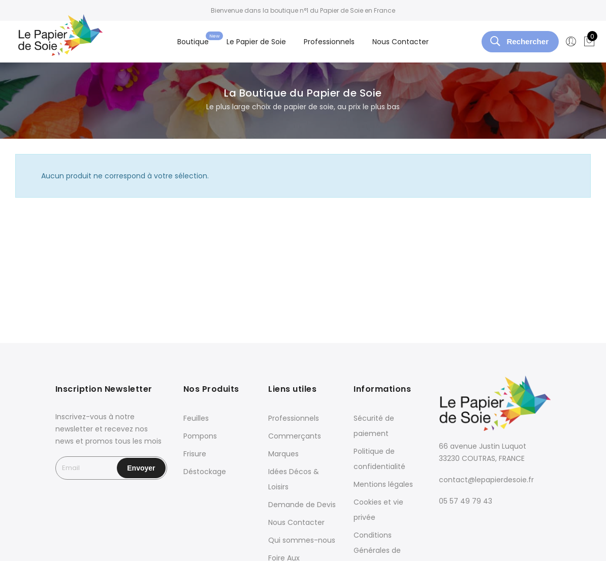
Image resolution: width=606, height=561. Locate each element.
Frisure (194, 454)
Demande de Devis (302, 505)
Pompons (200, 436)
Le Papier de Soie (256, 42)
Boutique (193, 42)
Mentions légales (383, 484)
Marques (283, 454)
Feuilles (196, 418)
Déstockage (204, 471)
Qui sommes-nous (301, 540)
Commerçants (294, 436)
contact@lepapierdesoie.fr (486, 480)
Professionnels (329, 42)
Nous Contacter (400, 42)
